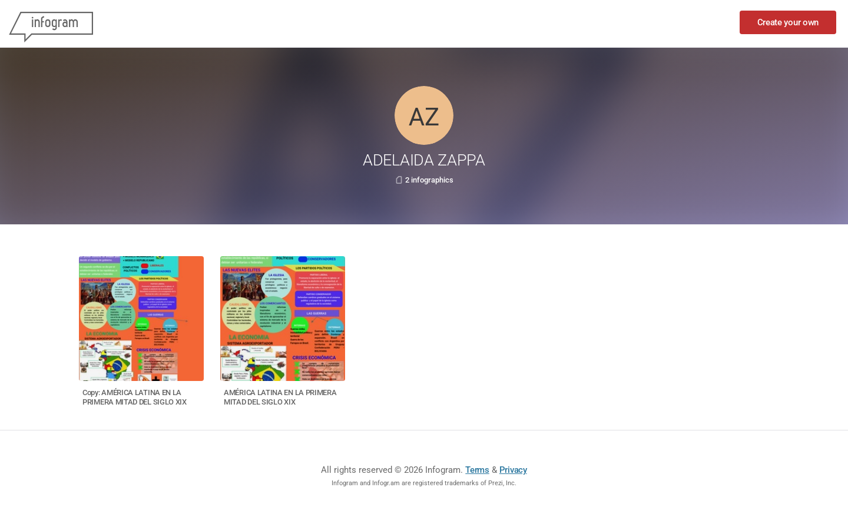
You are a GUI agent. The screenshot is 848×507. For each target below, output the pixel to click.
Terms (477, 470)
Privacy (513, 470)
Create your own (788, 22)
